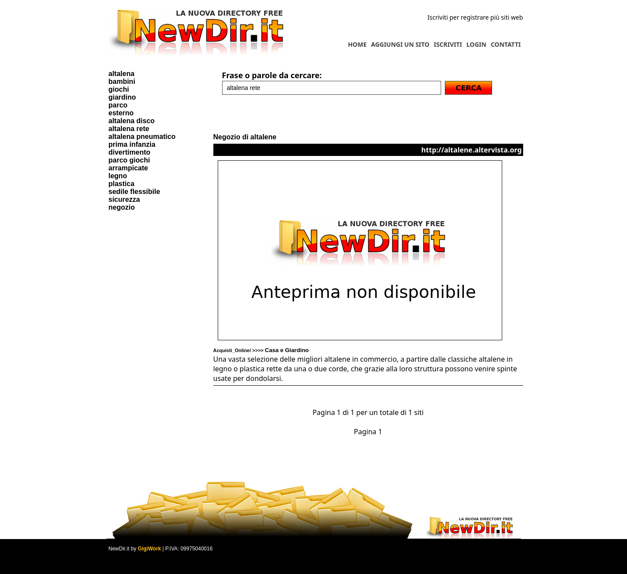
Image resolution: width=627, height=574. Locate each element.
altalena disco (132, 120)
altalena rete (129, 128)
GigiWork (149, 549)
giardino (122, 97)
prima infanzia (132, 144)
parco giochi (129, 160)
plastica (122, 183)
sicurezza (124, 199)
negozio (122, 207)
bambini (122, 81)
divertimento (130, 152)
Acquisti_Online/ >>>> (261, 350)
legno (118, 176)
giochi (119, 89)
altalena (122, 73)
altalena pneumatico (142, 136)
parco (118, 105)
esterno (121, 113)
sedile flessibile (134, 191)
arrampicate (128, 168)
